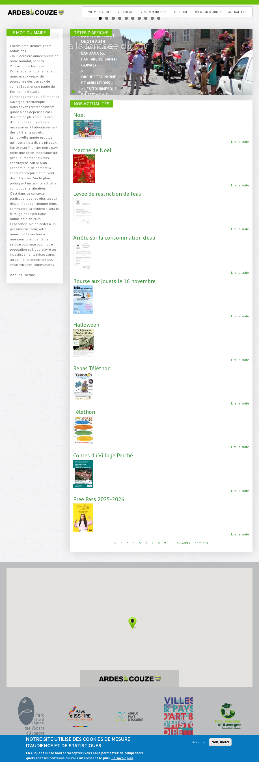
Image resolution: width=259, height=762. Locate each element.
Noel (79, 114)
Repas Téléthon (92, 368)
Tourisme (180, 12)
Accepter (199, 742)
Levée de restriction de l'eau (107, 193)
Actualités (237, 12)
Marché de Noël (92, 150)
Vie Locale (126, 12)
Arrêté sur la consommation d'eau (114, 237)
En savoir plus (122, 758)
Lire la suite (240, 141)
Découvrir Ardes (208, 12)
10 (158, 18)
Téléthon (84, 411)
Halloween (86, 324)
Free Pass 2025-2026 (98, 499)
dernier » (201, 543)
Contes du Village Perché (103, 455)
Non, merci (220, 742)
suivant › (183, 543)
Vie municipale (100, 12)
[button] (132, 623)
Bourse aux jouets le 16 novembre (114, 281)
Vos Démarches (153, 12)
